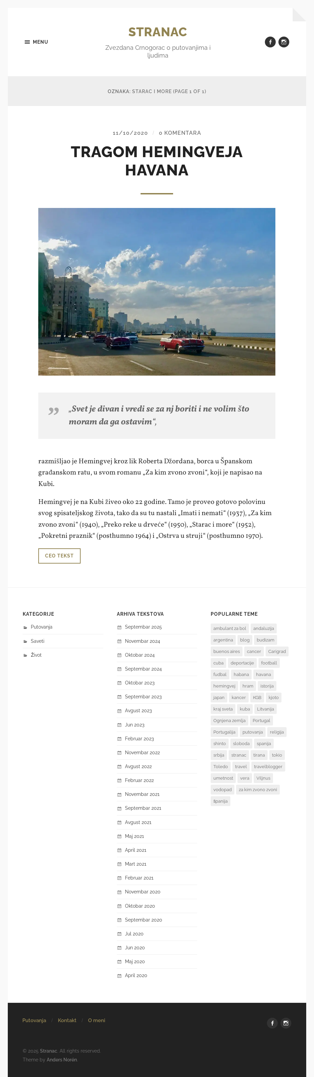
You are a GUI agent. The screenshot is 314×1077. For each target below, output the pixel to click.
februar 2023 (139, 738)
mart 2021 (135, 864)
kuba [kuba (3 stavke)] (245, 709)
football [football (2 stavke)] (269, 663)
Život (36, 655)
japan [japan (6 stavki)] (219, 697)
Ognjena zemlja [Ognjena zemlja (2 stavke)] (229, 720)
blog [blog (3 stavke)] (245, 639)
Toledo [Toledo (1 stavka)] (220, 766)
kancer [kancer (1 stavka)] (239, 697)
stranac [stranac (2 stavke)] (238, 755)
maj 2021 (134, 836)
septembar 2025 (143, 627)
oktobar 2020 (140, 906)
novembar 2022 (142, 752)
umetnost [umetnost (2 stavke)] (223, 778)
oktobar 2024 (140, 655)
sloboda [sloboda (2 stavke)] (241, 743)
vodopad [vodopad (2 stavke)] (222, 789)
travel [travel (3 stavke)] (241, 766)
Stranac (157, 32)
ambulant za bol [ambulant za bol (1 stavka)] (229, 628)
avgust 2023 (138, 710)
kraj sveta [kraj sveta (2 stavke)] (223, 709)
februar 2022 (139, 780)
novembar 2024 (142, 641)
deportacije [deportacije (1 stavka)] (242, 663)
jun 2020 (135, 947)
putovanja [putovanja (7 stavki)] (253, 732)
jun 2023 (134, 724)
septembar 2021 (143, 808)
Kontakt (67, 1020)
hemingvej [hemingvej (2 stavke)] (224, 686)
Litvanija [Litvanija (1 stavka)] (265, 709)
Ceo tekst (59, 555)
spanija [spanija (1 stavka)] (264, 743)
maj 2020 (135, 961)
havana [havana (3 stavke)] (263, 674)
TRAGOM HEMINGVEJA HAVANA (157, 161)
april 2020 (136, 975)
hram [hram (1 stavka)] (248, 686)
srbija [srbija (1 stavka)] (218, 755)
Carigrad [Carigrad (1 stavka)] (277, 651)
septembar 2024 (143, 669)
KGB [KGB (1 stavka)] (257, 697)
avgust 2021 (138, 822)
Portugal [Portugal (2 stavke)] (261, 720)
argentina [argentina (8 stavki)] (223, 639)
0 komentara (180, 133)
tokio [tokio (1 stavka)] (277, 755)
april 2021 (135, 850)
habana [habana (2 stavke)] (241, 674)
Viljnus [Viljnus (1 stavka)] (263, 778)
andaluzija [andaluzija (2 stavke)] (263, 628)
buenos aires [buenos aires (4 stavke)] (226, 651)
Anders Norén (62, 1059)
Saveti (37, 641)
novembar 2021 (142, 794)
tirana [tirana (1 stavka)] (259, 755)
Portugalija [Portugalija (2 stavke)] (224, 732)
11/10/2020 (130, 133)
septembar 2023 (143, 696)
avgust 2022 (138, 766)
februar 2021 (139, 878)
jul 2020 (134, 933)
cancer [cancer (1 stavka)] (254, 651)
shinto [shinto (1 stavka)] (219, 743)
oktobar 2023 (139, 682)
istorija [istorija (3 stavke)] (267, 686)
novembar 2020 (143, 891)
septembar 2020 (143, 920)
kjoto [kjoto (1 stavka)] (274, 697)
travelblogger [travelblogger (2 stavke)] (268, 766)
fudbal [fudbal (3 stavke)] (220, 674)
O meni (96, 1020)
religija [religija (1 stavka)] (277, 732)
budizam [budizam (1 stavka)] (265, 639)
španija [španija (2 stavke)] (220, 801)
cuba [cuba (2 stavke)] (218, 663)
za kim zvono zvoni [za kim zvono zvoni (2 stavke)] (258, 789)
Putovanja (42, 627)
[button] (156, 291)
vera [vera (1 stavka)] (244, 778)
